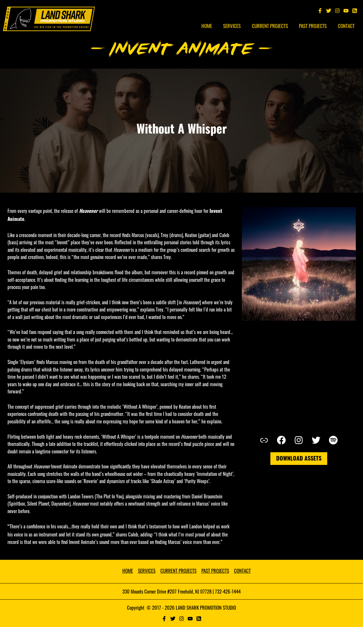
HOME (127, 570)
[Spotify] (354, 10)
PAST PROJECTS (215, 570)
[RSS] (198, 618)
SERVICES (147, 570)
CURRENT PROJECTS (178, 570)
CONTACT (242, 570)
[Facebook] (320, 10)
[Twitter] (328, 10)
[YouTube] (346, 10)
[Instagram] (337, 10)
